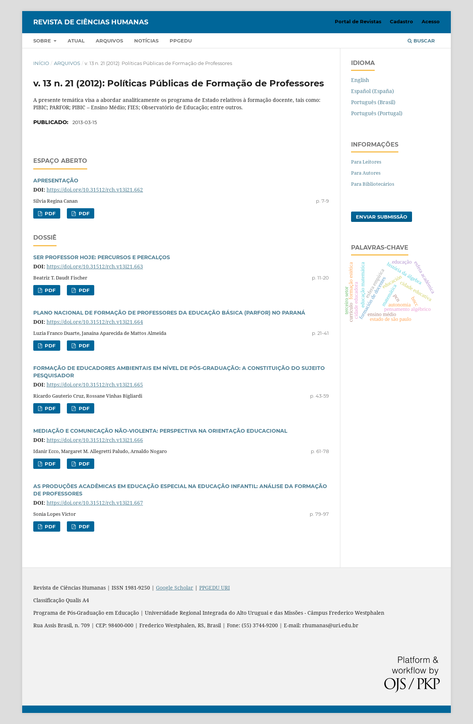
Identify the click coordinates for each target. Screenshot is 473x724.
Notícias (146, 41)
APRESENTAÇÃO (55, 180)
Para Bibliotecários (372, 184)
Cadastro (401, 21)
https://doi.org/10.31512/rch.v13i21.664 (95, 321)
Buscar (421, 41)
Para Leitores (366, 161)
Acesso (431, 21)
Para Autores (366, 172)
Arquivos (109, 41)
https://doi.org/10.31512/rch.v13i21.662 (95, 189)
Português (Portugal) (376, 113)
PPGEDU (181, 41)
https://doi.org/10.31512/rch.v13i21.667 (95, 502)
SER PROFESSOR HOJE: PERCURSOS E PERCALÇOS (101, 257)
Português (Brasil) (373, 102)
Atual (76, 41)
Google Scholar (174, 587)
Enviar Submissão (381, 217)
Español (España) (372, 91)
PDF (49, 213)
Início (41, 63)
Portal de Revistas (358, 21)
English (360, 79)
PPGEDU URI (214, 587)
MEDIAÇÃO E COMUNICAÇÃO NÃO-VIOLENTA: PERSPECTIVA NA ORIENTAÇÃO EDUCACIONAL (160, 431)
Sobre (42, 41)
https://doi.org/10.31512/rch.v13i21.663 (95, 266)
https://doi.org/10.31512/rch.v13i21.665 (95, 384)
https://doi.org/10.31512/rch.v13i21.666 (95, 439)
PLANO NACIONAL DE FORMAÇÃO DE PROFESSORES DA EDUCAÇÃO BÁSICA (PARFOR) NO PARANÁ (169, 312)
